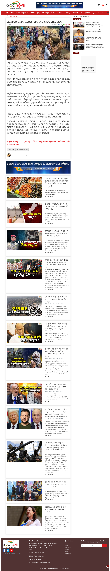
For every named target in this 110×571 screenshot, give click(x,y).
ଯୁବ (94, 13)
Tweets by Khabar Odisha (81, 16)
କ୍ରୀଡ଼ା (38, 13)
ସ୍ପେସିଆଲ (76, 13)
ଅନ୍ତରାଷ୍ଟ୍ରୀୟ (13, 16)
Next (108, 12)
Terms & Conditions (16, 553)
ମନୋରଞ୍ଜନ (45, 13)
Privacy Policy (6, 553)
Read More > (49, 196)
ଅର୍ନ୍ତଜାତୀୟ (24, 13)
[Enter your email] (91, 545)
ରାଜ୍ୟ (12, 13)
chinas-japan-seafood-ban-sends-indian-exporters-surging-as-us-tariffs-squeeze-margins (56, 192)
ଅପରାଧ (53, 13)
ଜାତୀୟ (18, 13)
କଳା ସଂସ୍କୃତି (67, 13)
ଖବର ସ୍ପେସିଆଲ (86, 13)
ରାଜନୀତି (32, 13)
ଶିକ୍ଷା (103, 13)
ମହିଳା (98, 13)
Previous (104, 12)
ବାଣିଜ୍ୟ (59, 13)
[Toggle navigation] (107, 5)
